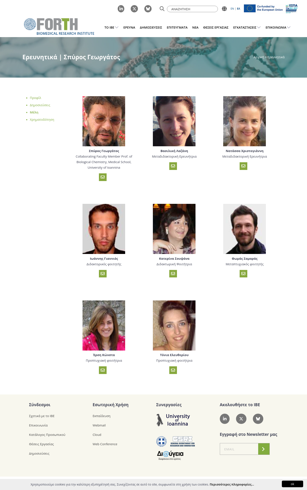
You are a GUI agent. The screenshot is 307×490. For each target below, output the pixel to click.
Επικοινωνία (38, 425)
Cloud (97, 434)
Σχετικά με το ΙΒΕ (42, 416)
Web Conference (105, 444)
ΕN (232, 8)
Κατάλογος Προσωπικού (47, 434)
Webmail (99, 425)
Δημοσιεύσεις (40, 105)
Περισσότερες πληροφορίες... (232, 484)
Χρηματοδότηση (42, 119)
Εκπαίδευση (101, 416)
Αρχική (259, 57)
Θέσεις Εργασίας (41, 444)
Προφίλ (35, 98)
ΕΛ (238, 8)
